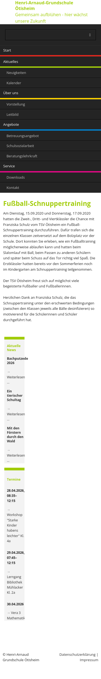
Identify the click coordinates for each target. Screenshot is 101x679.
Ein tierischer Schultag (15, 395)
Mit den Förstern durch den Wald (15, 434)
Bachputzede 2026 (17, 360)
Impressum (89, 659)
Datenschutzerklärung (78, 654)
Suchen (93, 35)
